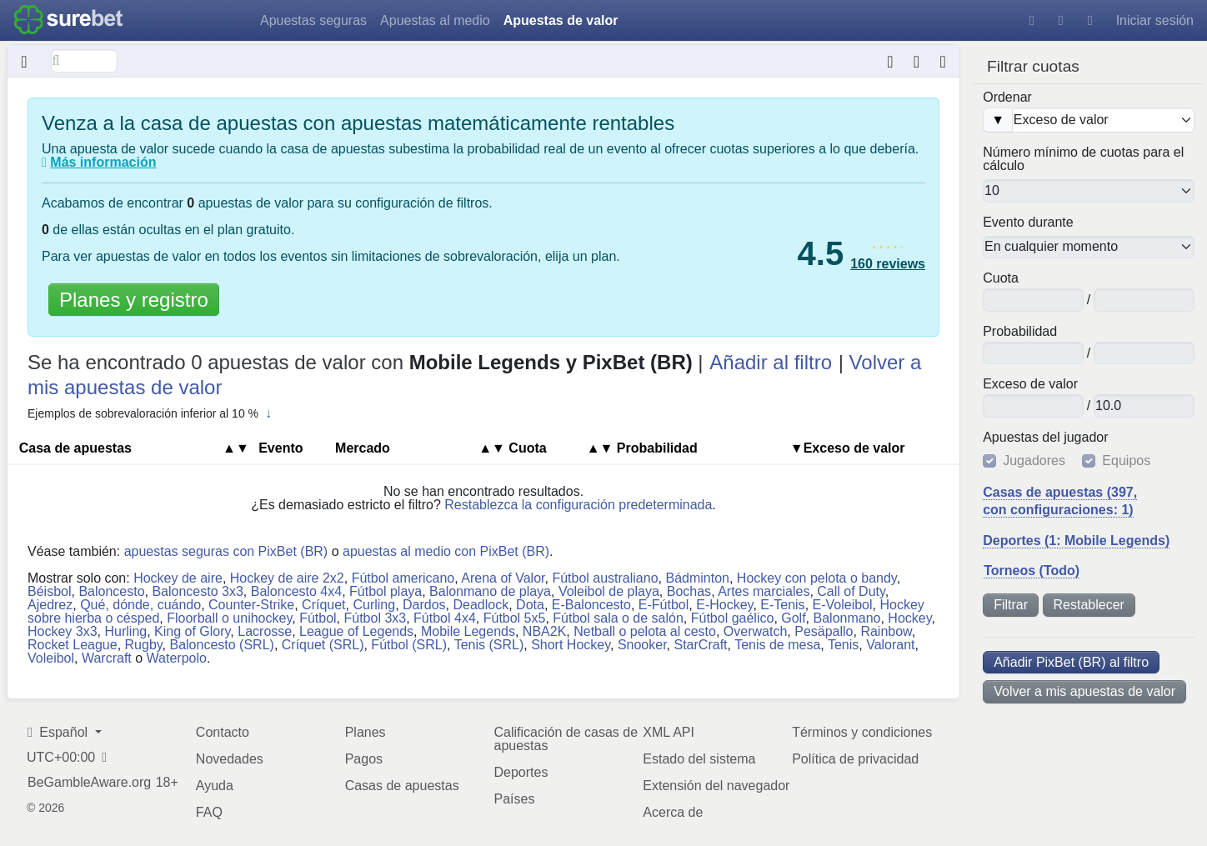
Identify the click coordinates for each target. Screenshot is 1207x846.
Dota (530, 605)
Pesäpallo (823, 631)
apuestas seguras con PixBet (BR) (226, 551)
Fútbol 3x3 (374, 618)
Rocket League (73, 645)
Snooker (642, 645)
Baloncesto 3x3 (197, 591)
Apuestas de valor (561, 20)
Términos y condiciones (862, 732)
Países (513, 799)
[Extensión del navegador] (916, 60)
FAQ (209, 812)
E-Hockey (724, 605)
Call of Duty (851, 591)
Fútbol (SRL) (409, 645)
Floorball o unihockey (229, 618)
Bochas (689, 591)
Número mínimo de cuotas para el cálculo (1083, 159)
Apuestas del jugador (1045, 437)
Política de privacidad (855, 759)
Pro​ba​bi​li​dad (1020, 331)
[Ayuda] (1032, 21)
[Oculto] (25, 60)
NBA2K (544, 631)
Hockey (909, 618)
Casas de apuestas (402, 785)
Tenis (843, 645)
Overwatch (755, 631)
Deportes (520, 772)
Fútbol (317, 618)
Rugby (144, 645)
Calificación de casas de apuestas (565, 739)
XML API (668, 732)
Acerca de (673, 812)
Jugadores (1034, 461)
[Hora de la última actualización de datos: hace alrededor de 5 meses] (943, 60)
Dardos (424, 605)
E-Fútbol (664, 605)
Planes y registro (133, 299)
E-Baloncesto (591, 605)
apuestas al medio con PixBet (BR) (446, 551)
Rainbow (885, 631)
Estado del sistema (699, 759)
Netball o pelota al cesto (644, 631)
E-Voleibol (843, 605)
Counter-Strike (251, 605)
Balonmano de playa (490, 591)
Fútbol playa (385, 591)
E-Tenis (782, 605)
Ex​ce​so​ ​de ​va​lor (1030, 384)
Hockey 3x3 (63, 631)
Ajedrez (50, 605)
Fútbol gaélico (732, 618)
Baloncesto (111, 591)
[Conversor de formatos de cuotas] (891, 60)
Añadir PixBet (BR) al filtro (1071, 662)
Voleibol (51, 658)
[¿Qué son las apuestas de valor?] (44, 162)
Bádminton (697, 578)
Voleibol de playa (608, 591)
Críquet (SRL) (323, 645)
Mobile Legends (468, 631)
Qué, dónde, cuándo (140, 605)
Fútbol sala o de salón (618, 618)
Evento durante (1028, 222)
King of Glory (192, 631)
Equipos (1126, 461)
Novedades (229, 759)
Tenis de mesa (777, 645)
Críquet (323, 605)
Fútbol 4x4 (444, 618)
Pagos (364, 759)
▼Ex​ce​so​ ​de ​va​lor (847, 448)
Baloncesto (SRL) (221, 645)
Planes (365, 732)
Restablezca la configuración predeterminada (578, 505)
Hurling (125, 631)
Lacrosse (265, 631)
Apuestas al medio (435, 20)
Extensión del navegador (716, 785)
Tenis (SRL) (489, 645)
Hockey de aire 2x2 (287, 578)
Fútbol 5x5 (514, 618)
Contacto (222, 732)
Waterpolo (177, 658)
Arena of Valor (502, 578)
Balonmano (847, 618)
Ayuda (214, 785)
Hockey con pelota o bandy (817, 578)
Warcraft (107, 658)
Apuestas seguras (313, 20)
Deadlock (481, 605)
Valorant (890, 645)
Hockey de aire (178, 578)
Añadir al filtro (770, 362)
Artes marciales (763, 591)
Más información (103, 162)
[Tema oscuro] (1061, 21)
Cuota (1001, 278)
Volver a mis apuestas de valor (1084, 691)
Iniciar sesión (1155, 20)
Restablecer (1089, 605)
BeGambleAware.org (89, 782)
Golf (793, 618)
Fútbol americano (403, 578)
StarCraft (701, 645)
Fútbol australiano (605, 578)
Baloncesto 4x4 (296, 591)
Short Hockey (570, 645)
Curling (374, 605)
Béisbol (49, 591)
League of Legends (356, 631)
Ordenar (1007, 97)
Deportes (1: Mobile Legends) (1076, 540)
